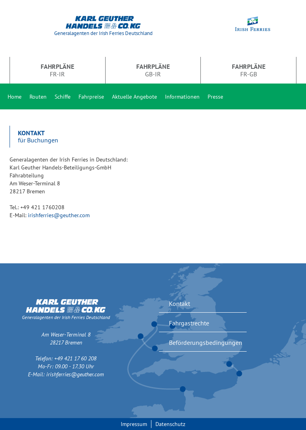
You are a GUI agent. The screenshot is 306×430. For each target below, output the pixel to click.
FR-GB (248, 70)
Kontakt (179, 303)
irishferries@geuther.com (59, 215)
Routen (38, 96)
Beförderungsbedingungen (205, 342)
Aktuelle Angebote (134, 96)
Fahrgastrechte (189, 323)
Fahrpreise (91, 96)
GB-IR (153, 70)
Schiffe (63, 96)
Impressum (134, 424)
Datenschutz (170, 424)
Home (15, 96)
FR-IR (57, 70)
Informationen (182, 96)
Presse (215, 96)
